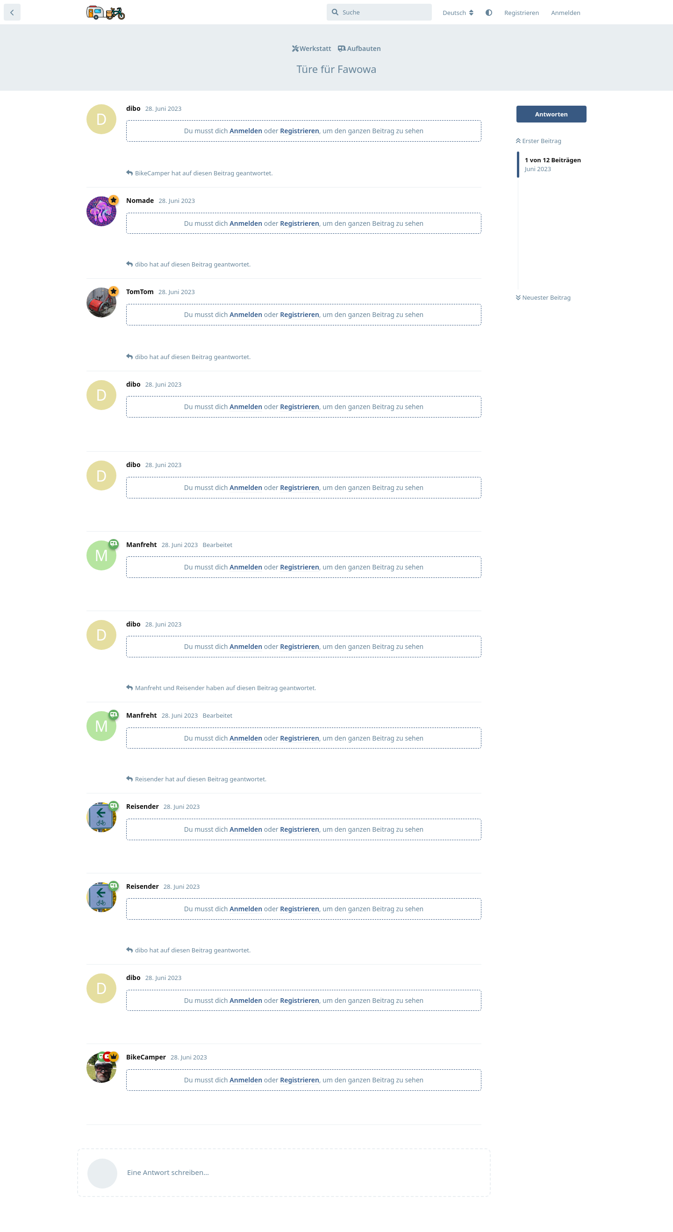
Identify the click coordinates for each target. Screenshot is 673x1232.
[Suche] (379, 12)
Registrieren (299, 130)
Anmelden (245, 130)
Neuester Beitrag (543, 297)
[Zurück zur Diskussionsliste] (12, 12)
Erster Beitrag (538, 141)
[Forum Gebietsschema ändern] (458, 12)
